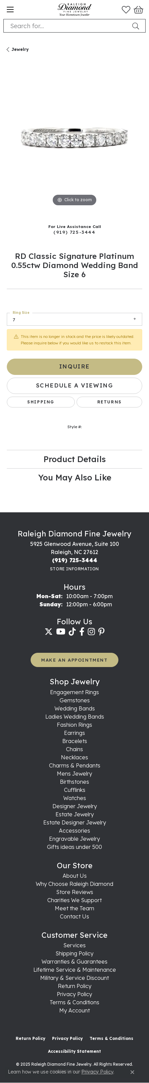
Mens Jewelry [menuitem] (74, 773)
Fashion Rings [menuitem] (74, 724)
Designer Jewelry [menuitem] (74, 806)
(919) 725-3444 (74, 232)
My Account (74, 1010)
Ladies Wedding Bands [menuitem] (74, 716)
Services (74, 945)
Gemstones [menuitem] (75, 700)
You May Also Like (74, 477)
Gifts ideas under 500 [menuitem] (74, 846)
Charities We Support (74, 900)
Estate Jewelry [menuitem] (74, 814)
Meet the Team (74, 908)
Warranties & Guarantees (74, 961)
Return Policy (75, 986)
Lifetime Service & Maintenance (74, 969)
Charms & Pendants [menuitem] (74, 765)
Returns (109, 401)
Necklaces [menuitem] (74, 757)
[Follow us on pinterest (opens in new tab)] (101, 632)
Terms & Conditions (74, 1002)
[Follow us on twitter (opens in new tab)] (49, 632)
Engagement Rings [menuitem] (74, 692)
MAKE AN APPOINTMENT (74, 660)
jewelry (20, 49)
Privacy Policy (74, 994)
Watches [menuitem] (74, 798)
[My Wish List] (126, 9)
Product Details (75, 459)
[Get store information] (74, 568)
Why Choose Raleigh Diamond (74, 883)
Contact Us (74, 916)
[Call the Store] (74, 560)
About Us (75, 875)
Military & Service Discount (74, 977)
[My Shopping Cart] (138, 9)
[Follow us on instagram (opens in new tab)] (91, 632)
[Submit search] (137, 25)
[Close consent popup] (132, 1072)
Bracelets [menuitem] (74, 741)
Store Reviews (74, 892)
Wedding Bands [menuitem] (74, 708)
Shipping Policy (74, 953)
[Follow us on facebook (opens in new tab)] (81, 632)
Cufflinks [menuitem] (74, 789)
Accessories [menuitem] (74, 830)
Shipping (40, 401)
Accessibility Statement (74, 1051)
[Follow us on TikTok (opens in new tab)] (72, 632)
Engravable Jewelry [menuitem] (74, 838)
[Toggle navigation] (10, 9)
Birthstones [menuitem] (74, 781)
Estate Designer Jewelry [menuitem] (74, 822)
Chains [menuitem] (74, 749)
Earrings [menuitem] (74, 732)
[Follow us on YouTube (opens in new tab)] (60, 632)
